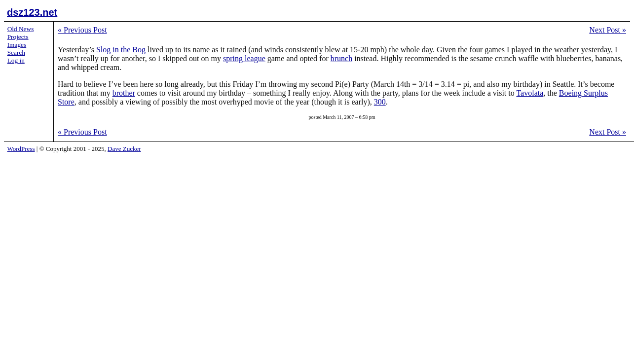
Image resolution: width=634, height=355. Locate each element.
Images (17, 44)
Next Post (607, 30)
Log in (16, 60)
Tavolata (529, 93)
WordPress (21, 148)
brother (123, 93)
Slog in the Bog (121, 49)
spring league (244, 58)
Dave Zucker (124, 148)
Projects (18, 36)
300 (380, 102)
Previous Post (82, 30)
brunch (341, 58)
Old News (20, 29)
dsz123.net (32, 12)
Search (16, 52)
